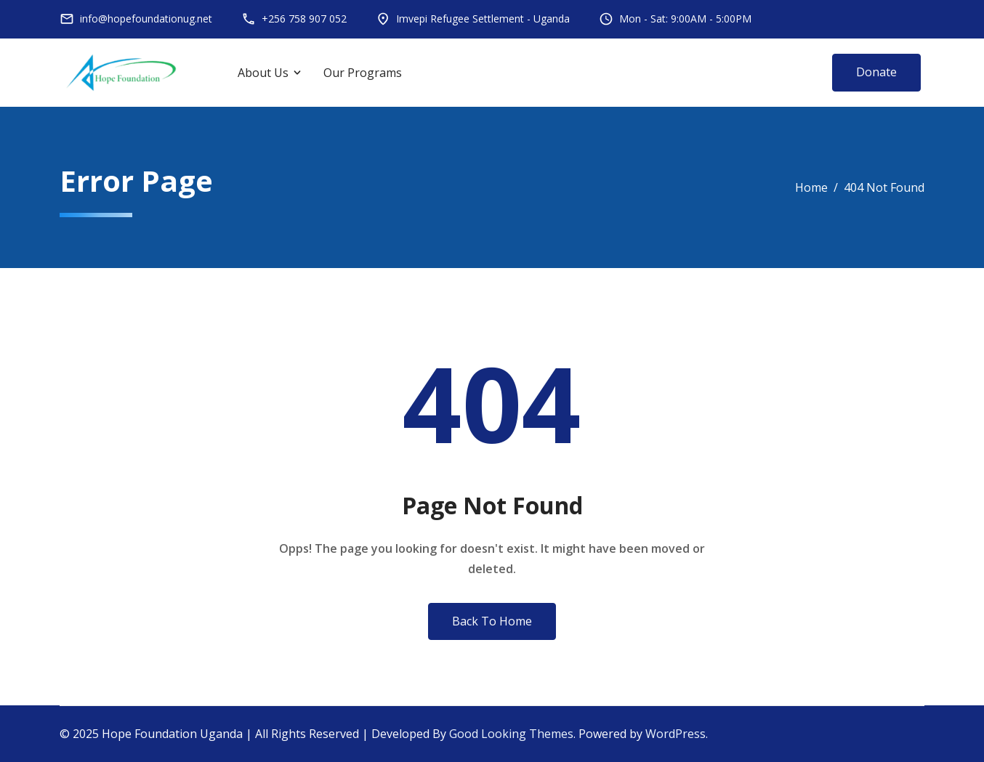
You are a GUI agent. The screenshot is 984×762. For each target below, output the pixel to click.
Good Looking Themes (511, 734)
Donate (876, 72)
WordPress (675, 734)
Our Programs (362, 73)
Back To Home (492, 621)
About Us (263, 73)
